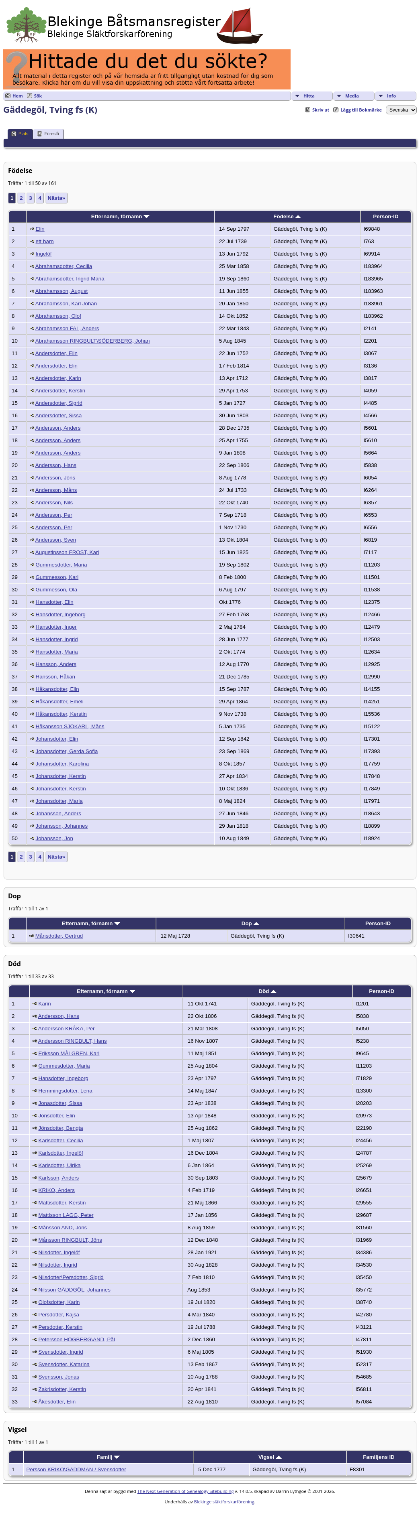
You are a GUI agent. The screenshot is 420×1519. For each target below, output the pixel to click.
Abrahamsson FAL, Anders (67, 328)
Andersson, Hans (55, 465)
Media (352, 96)
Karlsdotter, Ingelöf (61, 1153)
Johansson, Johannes (62, 826)
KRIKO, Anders (57, 1190)
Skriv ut (320, 110)
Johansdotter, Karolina (62, 764)
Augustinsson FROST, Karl (67, 552)
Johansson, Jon (54, 838)
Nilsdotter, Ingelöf (59, 1252)
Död (268, 991)
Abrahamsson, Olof (58, 316)
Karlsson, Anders (59, 1178)
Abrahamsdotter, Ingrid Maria (69, 279)
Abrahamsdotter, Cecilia (63, 266)
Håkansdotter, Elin (57, 689)
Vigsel (270, 1457)
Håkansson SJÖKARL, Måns (70, 726)
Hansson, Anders (56, 664)
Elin (40, 229)
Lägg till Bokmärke (361, 110)
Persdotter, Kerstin (61, 1327)
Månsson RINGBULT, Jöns (70, 1240)
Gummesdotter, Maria (61, 565)
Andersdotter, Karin (58, 378)
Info (391, 96)
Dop (251, 923)
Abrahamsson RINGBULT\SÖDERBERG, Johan (92, 341)
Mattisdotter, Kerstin (62, 1203)
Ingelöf (44, 254)
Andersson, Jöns (55, 478)
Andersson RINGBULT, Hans (72, 1041)
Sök (38, 96)
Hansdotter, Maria (57, 652)
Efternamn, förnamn (120, 216)
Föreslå (48, 134)
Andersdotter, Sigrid (58, 403)
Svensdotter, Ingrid (61, 1352)
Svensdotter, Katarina (64, 1364)
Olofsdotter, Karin (59, 1302)
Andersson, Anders (58, 428)
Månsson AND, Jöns (63, 1228)
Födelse (287, 216)
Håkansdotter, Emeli (60, 702)
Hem (17, 96)
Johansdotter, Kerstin (61, 776)
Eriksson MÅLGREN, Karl (69, 1053)
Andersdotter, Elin (56, 353)
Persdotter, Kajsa (59, 1315)
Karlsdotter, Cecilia (61, 1140)
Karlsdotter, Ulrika (60, 1165)
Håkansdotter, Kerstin (61, 714)
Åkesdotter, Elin (57, 1402)
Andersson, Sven (55, 540)
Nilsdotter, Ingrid (58, 1265)
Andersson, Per (53, 515)
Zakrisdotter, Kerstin (62, 1389)
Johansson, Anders (58, 813)
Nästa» (57, 198)
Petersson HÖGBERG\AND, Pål (77, 1339)
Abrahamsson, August (61, 291)
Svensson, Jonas (59, 1377)
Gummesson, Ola (57, 590)
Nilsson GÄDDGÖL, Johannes (75, 1290)
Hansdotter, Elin (55, 602)
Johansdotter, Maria (59, 801)
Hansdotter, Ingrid (57, 639)
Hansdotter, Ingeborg (61, 614)
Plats (19, 134)
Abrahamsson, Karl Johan (66, 304)
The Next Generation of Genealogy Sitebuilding (185, 1491)
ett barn (45, 241)
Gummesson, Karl (57, 577)
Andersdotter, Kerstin (60, 391)
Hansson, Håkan (56, 677)
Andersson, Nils (54, 503)
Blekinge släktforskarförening (224, 1502)
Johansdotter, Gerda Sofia (67, 751)
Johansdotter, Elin (57, 739)
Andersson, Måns (56, 490)
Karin (45, 1004)
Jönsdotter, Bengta (61, 1128)
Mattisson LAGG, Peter (66, 1215)
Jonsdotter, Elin (57, 1116)
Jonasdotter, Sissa (60, 1103)
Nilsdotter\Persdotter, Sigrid (71, 1277)
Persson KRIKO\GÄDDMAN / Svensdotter (76, 1469)
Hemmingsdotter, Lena (65, 1091)
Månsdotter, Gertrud (59, 936)
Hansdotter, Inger (56, 627)
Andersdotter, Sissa (58, 415)
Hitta (309, 96)
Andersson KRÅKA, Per (66, 1029)
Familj (108, 1457)
